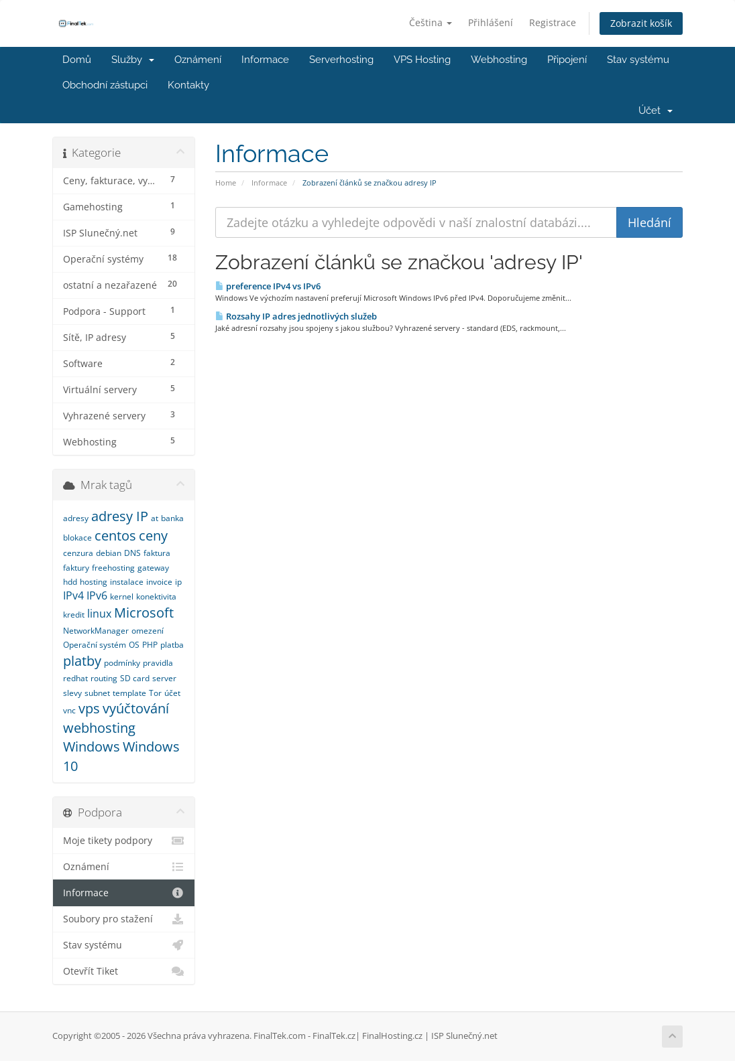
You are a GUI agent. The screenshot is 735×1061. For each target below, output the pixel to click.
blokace (77, 537)
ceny (153, 535)
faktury (76, 567)
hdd (70, 581)
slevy (72, 693)
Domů (76, 60)
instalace (127, 581)
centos (115, 535)
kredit (73, 614)
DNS (132, 553)
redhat (75, 678)
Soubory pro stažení (123, 919)
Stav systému (638, 60)
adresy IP (119, 516)
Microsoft (144, 613)
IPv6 (97, 595)
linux (99, 613)
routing (104, 678)
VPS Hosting (422, 60)
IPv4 (73, 595)
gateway (153, 567)
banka (172, 518)
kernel (121, 596)
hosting (93, 581)
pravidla (158, 662)
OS (134, 644)
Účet (655, 110)
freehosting (113, 567)
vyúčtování (136, 708)
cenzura (78, 553)
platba (172, 644)
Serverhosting (341, 60)
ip (178, 581)
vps (89, 708)
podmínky (122, 662)
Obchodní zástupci (105, 85)
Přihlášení (490, 22)
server (164, 678)
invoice (159, 581)
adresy (76, 518)
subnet (97, 693)
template (129, 693)
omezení (147, 630)
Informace (265, 60)
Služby (132, 60)
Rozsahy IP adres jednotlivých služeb (296, 316)
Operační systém (94, 644)
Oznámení (197, 60)
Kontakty (188, 85)
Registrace (552, 22)
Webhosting (499, 60)
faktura (157, 553)
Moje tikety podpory (123, 841)
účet (172, 693)
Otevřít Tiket (123, 971)
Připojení (567, 60)
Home (225, 183)
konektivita (156, 596)
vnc (69, 710)
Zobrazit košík (641, 23)
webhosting (99, 728)
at (154, 518)
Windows (91, 746)
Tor (155, 693)
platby (82, 661)
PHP (150, 644)
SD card (135, 678)
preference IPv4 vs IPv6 (268, 286)
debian (108, 553)
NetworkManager (96, 630)
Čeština (430, 22)
